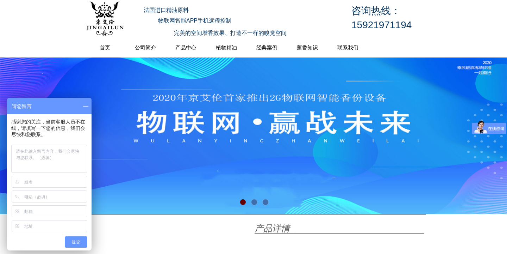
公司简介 (145, 47)
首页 (105, 47)
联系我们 (347, 47)
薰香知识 (307, 47)
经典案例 (266, 47)
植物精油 (226, 47)
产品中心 (185, 47)
